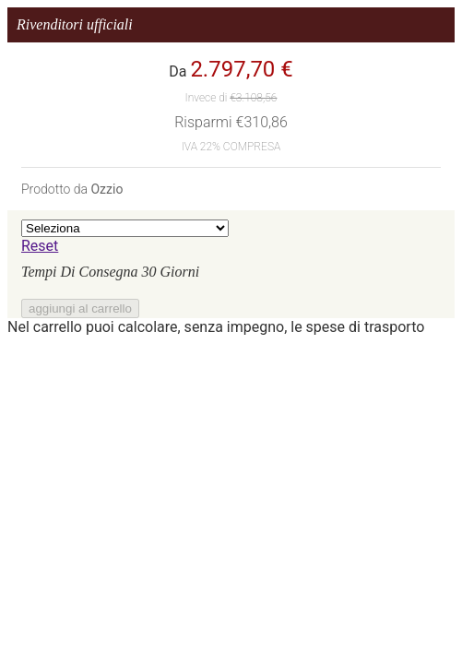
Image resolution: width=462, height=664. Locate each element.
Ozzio (106, 189)
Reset (39, 246)
